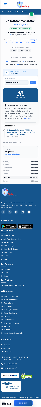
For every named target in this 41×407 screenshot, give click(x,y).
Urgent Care (8, 303)
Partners (6, 345)
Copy (33, 82)
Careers (6, 276)
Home (4, 12)
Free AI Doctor (9, 252)
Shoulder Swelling (29, 42)
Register (6, 269)
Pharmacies (7, 330)
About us (6, 348)
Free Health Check (10, 249)
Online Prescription (10, 300)
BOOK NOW (23, 403)
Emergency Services (11, 323)
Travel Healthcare (10, 313)
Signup (6, 259)
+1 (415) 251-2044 (10, 364)
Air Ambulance (8, 320)
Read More (27, 118)
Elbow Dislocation (15, 42)
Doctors (10, 12)
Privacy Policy (23, 397)
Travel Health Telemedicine (13, 285)
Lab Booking (8, 316)
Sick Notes (7, 306)
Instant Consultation (10, 296)
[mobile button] (5, 4)
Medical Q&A (8, 242)
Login (5, 256)
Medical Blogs (8, 246)
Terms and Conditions (8, 397)
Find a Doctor (8, 236)
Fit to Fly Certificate (10, 310)
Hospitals (6, 326)
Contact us (7, 351)
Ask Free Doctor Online (12, 239)
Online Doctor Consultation (13, 333)
